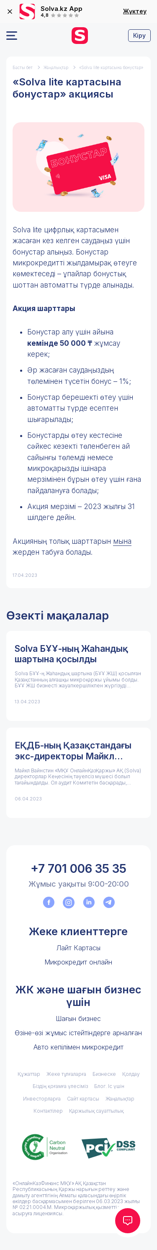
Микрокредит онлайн (78, 962)
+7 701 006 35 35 (78, 869)
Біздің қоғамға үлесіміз (60, 1086)
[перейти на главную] (80, 35)
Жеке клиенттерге (78, 931)
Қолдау (131, 1074)
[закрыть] (9, 11)
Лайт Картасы (78, 948)
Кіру (139, 35)
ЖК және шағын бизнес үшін (78, 995)
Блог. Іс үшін (109, 1086)
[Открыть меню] (11, 35)
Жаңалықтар (56, 67)
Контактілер (48, 1111)
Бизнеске (104, 1074)
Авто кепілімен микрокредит (78, 1047)
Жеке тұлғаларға (66, 1074)
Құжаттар (29, 1074)
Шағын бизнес (78, 1018)
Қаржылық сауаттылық (96, 1111)
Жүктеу (135, 11)
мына (122, 541)
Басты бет (23, 67)
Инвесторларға (42, 1099)
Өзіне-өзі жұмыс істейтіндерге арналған (78, 1033)
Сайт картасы (83, 1099)
